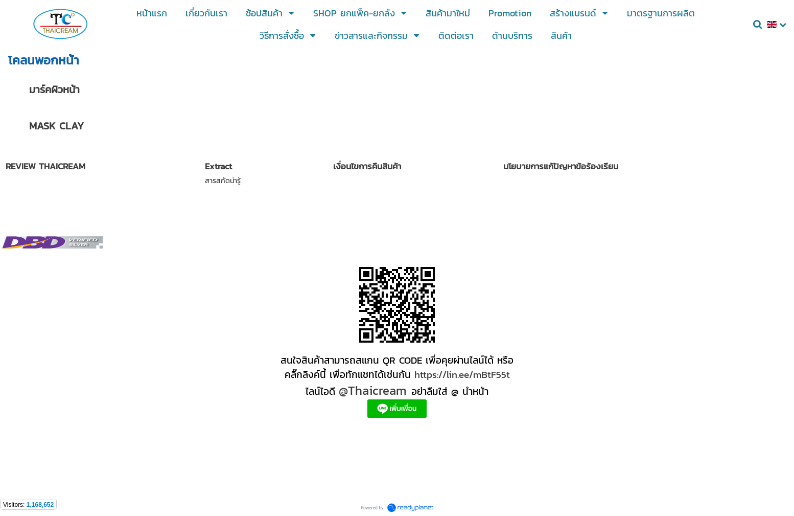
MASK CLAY (56, 125)
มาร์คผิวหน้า (54, 89)
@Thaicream (373, 390)
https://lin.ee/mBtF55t (462, 374)
